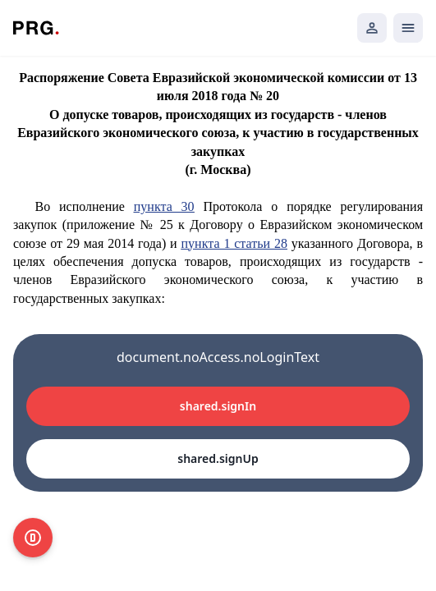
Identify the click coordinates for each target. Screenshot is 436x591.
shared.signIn (218, 406)
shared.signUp (217, 458)
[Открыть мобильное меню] (408, 28)
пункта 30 (164, 206)
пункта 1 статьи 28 (234, 243)
